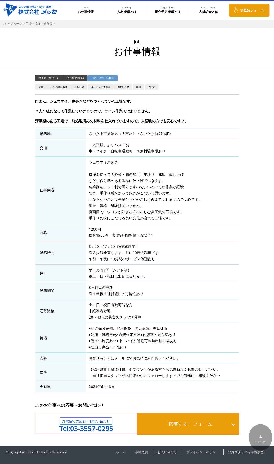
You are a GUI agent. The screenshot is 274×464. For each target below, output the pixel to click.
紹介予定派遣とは (168, 10)
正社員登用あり (59, 87)
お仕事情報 (86, 10)
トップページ (13, 23)
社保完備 (79, 87)
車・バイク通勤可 (100, 87)
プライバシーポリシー (202, 452)
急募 (41, 87)
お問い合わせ (167, 452)
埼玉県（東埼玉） (49, 78)
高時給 (151, 87)
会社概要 (141, 452)
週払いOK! (123, 87)
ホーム (121, 452)
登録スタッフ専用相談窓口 (247, 452)
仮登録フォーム (252, 10)
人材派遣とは (126, 10)
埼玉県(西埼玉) (75, 78)
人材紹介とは (208, 10)
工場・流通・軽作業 (39, 23)
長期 (138, 87)
